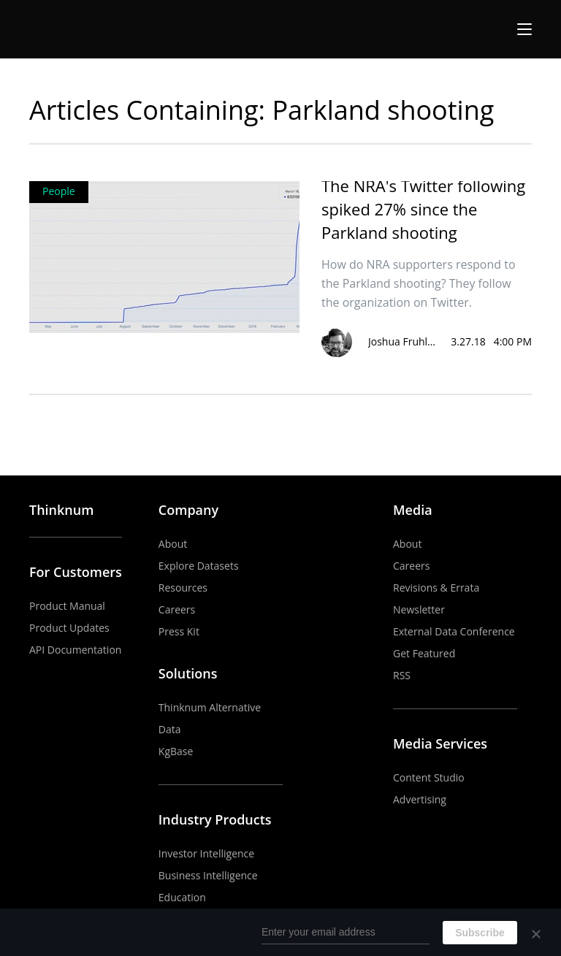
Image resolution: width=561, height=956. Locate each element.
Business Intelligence (208, 875)
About (173, 544)
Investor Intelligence (206, 853)
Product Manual (67, 606)
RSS (402, 675)
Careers (177, 609)
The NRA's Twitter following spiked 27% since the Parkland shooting (423, 209)
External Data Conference (454, 631)
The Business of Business (83, 29)
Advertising (419, 799)
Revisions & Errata (436, 587)
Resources (183, 587)
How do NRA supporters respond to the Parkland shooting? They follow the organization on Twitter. (418, 283)
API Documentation (75, 650)
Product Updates (69, 628)
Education (182, 897)
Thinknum (61, 510)
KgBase (176, 751)
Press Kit (179, 631)
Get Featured (424, 653)
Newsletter (419, 609)
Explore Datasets (199, 566)
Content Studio (429, 777)
